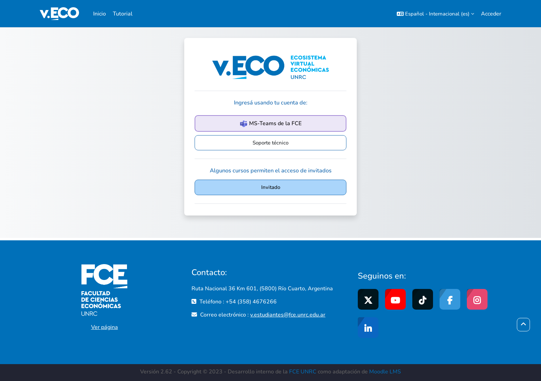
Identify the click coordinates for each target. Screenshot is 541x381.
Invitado (270, 187)
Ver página (104, 327)
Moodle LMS (385, 371)
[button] (435, 13)
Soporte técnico (270, 142)
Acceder (491, 14)
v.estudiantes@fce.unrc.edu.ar (287, 315)
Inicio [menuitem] (99, 14)
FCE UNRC (302, 371)
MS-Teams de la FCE (270, 124)
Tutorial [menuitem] (122, 14)
